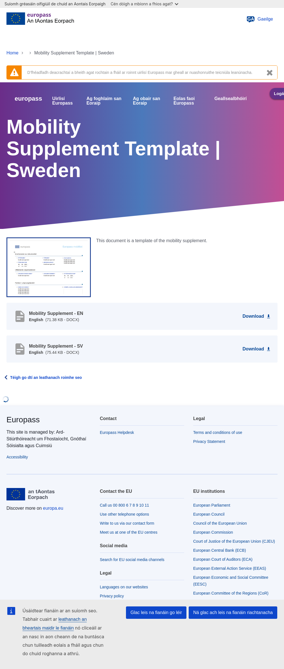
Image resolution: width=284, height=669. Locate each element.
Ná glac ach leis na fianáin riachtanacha (233, 612)
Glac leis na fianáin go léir (156, 612)
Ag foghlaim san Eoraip (103, 100)
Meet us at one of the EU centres (128, 532)
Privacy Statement (209, 441)
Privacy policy (112, 596)
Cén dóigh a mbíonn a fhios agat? (144, 3)
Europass (23, 419)
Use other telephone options (124, 514)
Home (12, 52)
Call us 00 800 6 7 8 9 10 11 (124, 505)
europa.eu (53, 508)
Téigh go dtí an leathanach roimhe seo (46, 377)
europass (28, 98)
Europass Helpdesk (117, 432)
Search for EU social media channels (132, 559)
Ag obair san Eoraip (146, 100)
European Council (208, 514)
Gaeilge (259, 19)
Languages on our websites (124, 587)
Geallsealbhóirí (230, 98)
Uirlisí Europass (62, 100)
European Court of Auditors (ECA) (223, 559)
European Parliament (211, 505)
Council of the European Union (220, 523)
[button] (48, 267)
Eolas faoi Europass (184, 100)
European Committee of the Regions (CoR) (231, 593)
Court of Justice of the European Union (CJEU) (234, 541)
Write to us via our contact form (127, 523)
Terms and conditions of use (217, 432)
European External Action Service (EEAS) (229, 568)
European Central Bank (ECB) (219, 550)
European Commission (213, 532)
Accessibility (17, 457)
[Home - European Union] (40, 19)
